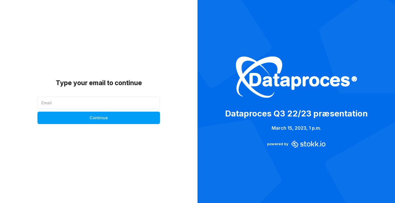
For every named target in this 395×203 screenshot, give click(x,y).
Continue (99, 117)
